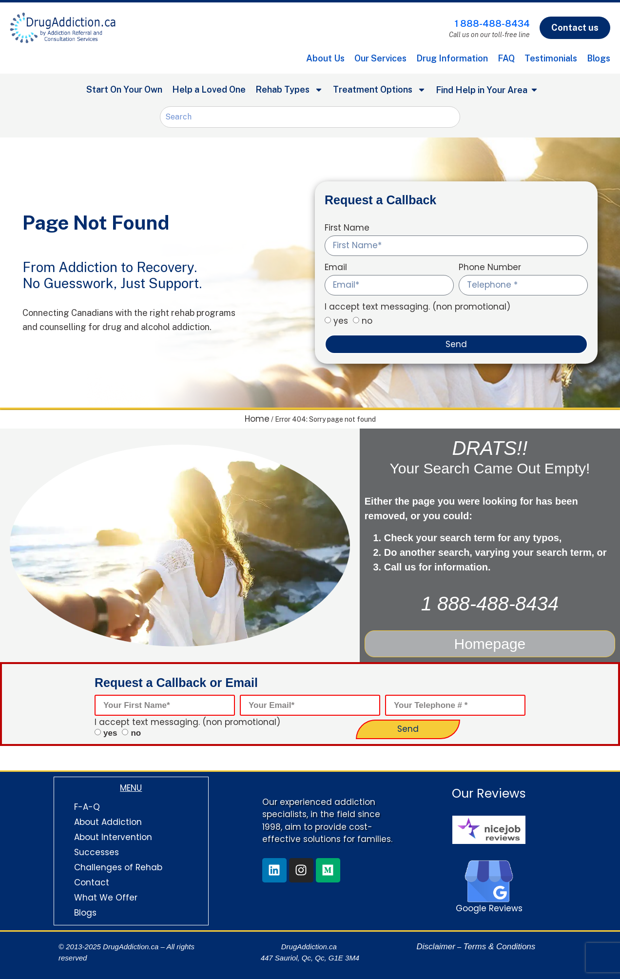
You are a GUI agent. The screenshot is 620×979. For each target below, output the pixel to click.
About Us (325, 58)
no (367, 321)
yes (340, 321)
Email (336, 268)
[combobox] (310, 117)
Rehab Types (289, 89)
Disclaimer (436, 945)
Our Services (380, 58)
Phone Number (490, 268)
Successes (96, 851)
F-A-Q (87, 805)
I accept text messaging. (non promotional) (417, 308)
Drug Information (452, 58)
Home (257, 419)
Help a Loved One (209, 89)
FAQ (506, 58)
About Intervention (113, 836)
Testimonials (550, 58)
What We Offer (105, 896)
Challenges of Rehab (118, 866)
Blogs (598, 58)
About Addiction (108, 820)
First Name (347, 229)
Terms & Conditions (500, 945)
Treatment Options (379, 89)
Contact (91, 881)
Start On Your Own (124, 89)
